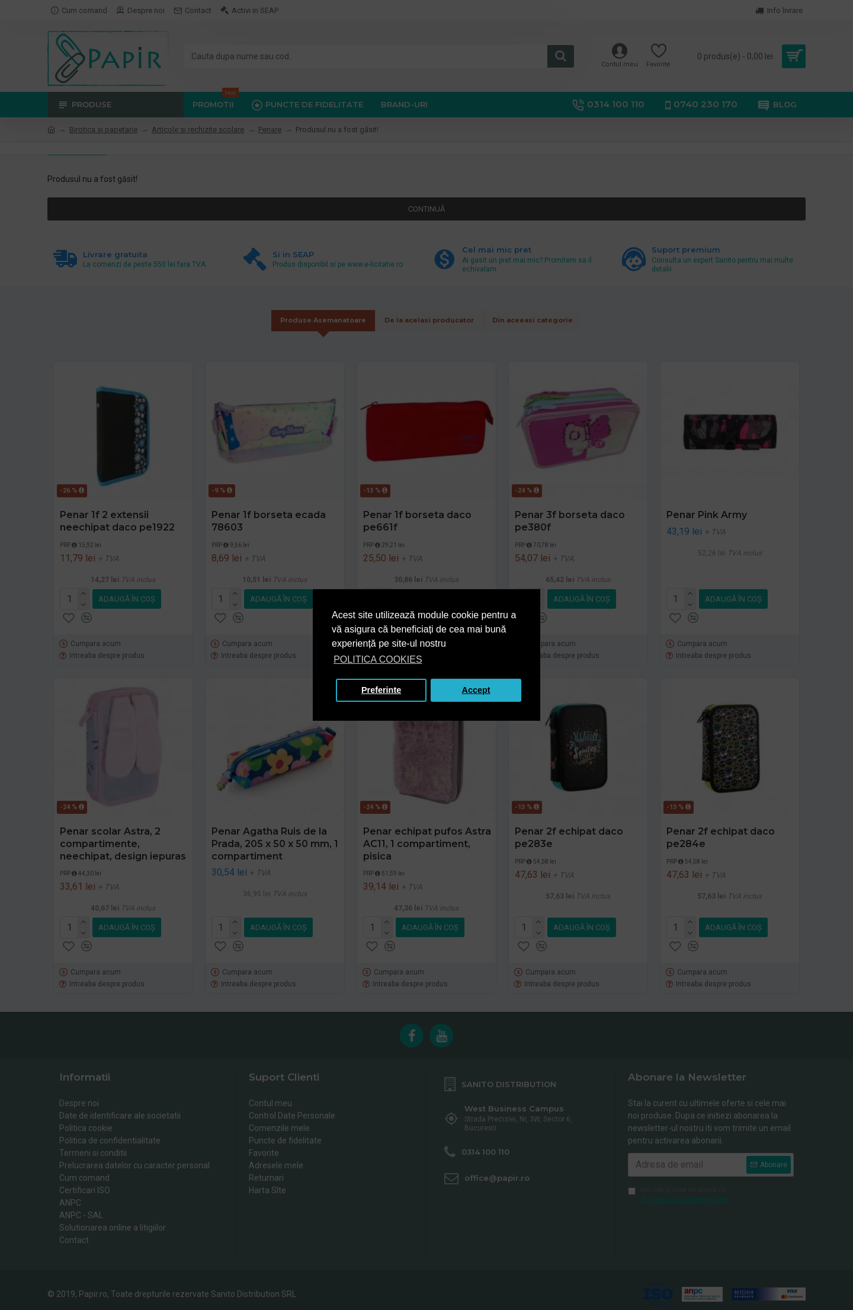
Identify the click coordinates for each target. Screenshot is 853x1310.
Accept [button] (476, 690)
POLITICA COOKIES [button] (377, 659)
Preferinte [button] (381, 690)
